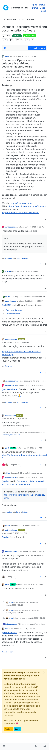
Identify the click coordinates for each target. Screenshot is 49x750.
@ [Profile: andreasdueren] (10, 389)
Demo (35, 8)
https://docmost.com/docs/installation (20, 212)
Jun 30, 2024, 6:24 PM (28, 271)
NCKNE (8, 271)
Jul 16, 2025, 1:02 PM (18, 533)
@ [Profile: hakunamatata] (9, 632)
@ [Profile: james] (8, 366)
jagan (7, 56)
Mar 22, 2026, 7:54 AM (33, 584)
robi (6, 628)
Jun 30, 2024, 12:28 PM (34, 227)
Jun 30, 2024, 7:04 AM (27, 56)
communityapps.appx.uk (11, 435)
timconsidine (10, 415)
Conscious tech (7, 652)
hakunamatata (11, 551)
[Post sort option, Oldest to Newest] (5, 48)
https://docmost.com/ (21, 203)
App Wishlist (29, 36)
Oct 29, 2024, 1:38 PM (34, 301)
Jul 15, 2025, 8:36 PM (34, 385)
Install (43, 11)
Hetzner (25, 258)
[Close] (44, 672)
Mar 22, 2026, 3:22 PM (25, 628)
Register (8, 729)
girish (7, 448)
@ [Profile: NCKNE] (6, 305)
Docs (42, 8)
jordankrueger (11, 301)
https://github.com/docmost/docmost (27, 206)
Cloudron (8, 258)
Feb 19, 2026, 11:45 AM (34, 551)
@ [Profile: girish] (5, 481)
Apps (34, 4)
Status (42, 4)
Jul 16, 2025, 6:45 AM (33, 448)
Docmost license (14, 310)
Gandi (18, 258)
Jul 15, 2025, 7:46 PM (18, 342)
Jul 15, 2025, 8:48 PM (18, 419)
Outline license (13, 313)
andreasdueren (11, 339)
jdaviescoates (11, 227)
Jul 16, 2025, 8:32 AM (34, 477)
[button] (3, 746)
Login (17, 729)
